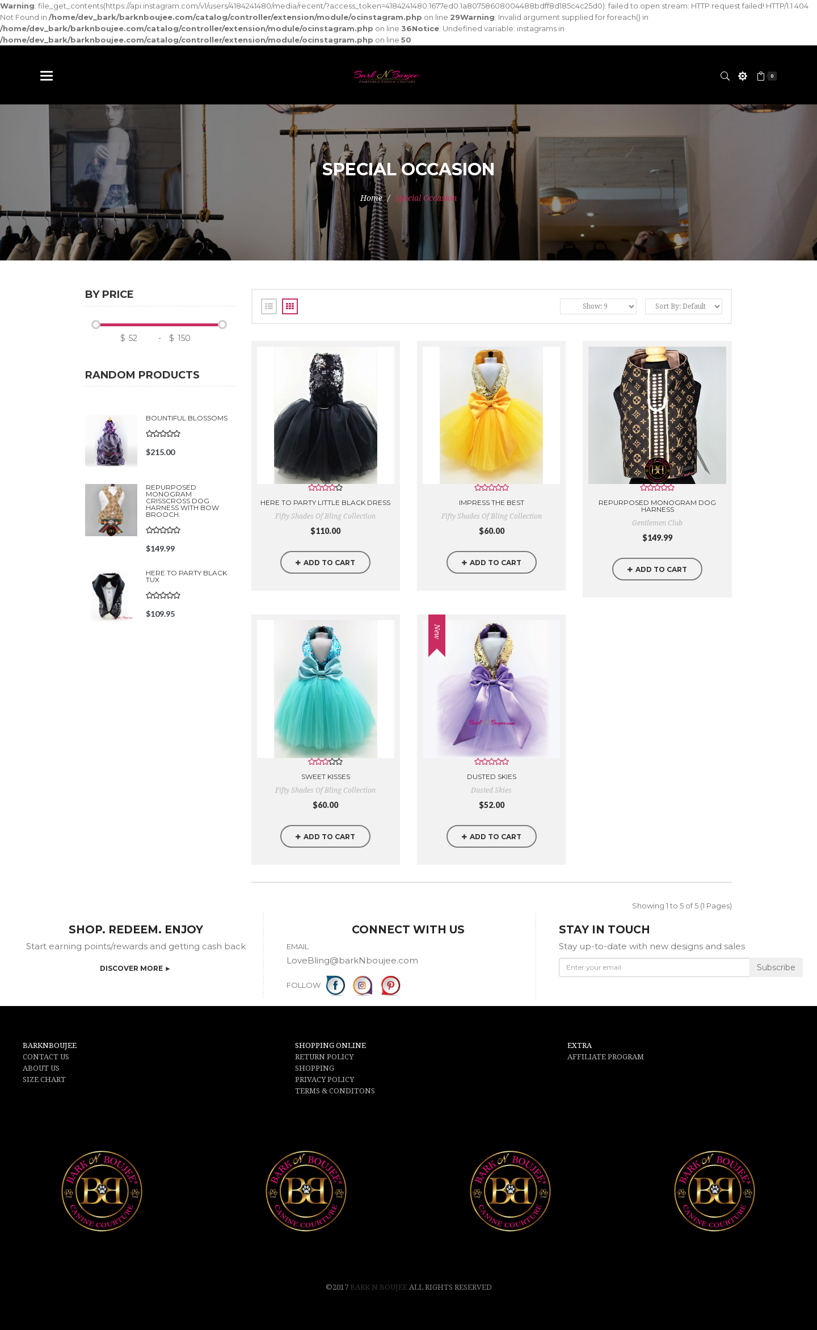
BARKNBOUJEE (50, 1045)
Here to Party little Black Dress (325, 502)
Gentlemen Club (657, 523)
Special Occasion (426, 198)
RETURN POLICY (324, 1057)
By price (109, 295)
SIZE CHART (44, 1079)
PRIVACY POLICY (324, 1079)
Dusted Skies (491, 776)
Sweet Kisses (325, 776)
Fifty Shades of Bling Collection (325, 516)
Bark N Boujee (379, 1287)
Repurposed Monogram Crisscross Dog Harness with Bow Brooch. (182, 501)
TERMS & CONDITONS (335, 1091)
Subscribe (776, 967)
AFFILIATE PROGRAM (605, 1057)
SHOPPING (314, 1068)
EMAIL (298, 946)
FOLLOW (304, 985)
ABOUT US (41, 1068)
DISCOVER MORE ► (135, 968)
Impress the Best (491, 502)
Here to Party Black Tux (186, 576)
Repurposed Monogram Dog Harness (657, 506)
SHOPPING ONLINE (330, 1045)
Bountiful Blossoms (187, 418)
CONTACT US (46, 1057)
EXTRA (579, 1045)
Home (371, 198)
